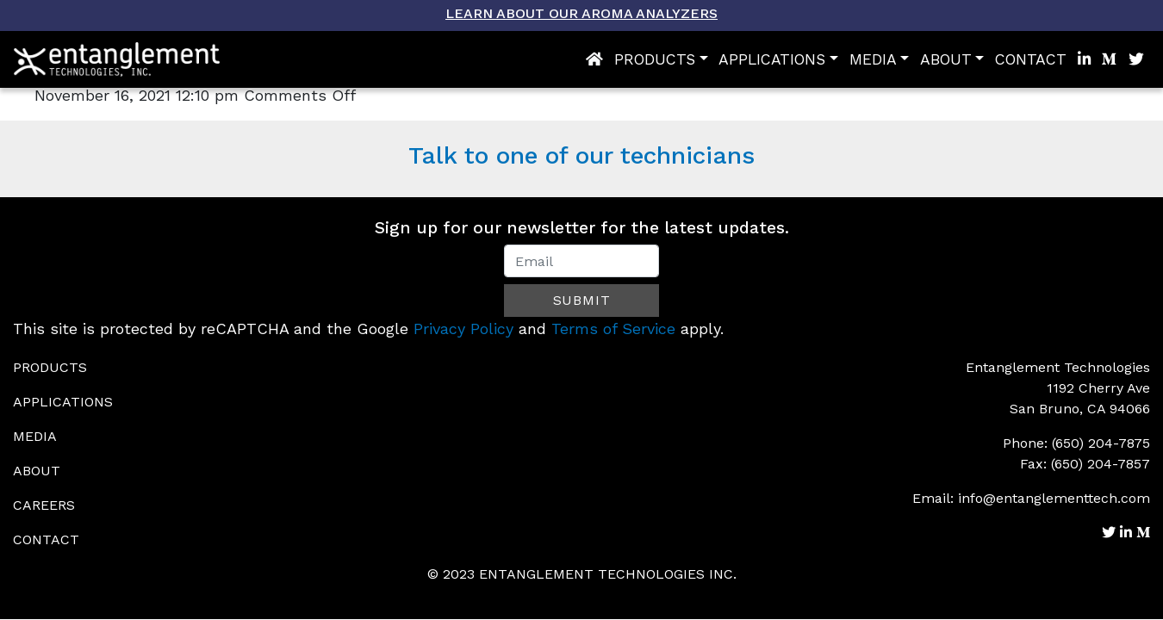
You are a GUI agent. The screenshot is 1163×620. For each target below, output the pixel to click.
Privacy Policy (463, 328)
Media (873, 59)
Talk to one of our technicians (581, 155)
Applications (771, 59)
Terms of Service (613, 328)
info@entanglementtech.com (1054, 498)
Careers (44, 505)
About (946, 59)
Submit (582, 300)
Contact (1031, 59)
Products (654, 59)
